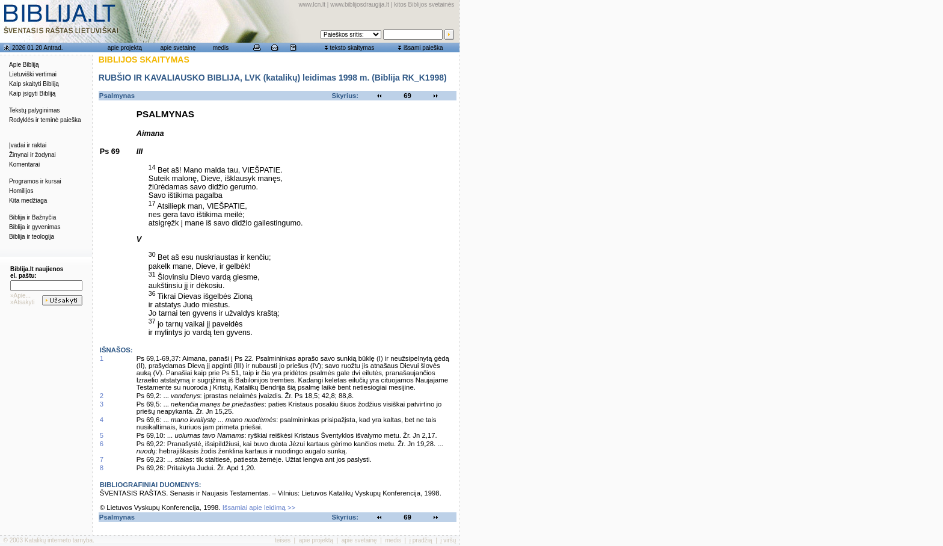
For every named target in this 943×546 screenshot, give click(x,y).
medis (221, 47)
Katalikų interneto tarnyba (59, 540)
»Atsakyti (22, 302)
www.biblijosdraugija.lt (359, 4)
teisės (282, 540)
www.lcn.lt (312, 4)
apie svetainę (178, 47)
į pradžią (421, 540)
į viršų (448, 540)
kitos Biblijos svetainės (424, 4)
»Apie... (20, 295)
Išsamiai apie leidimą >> (259, 507)
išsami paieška (423, 47)
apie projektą (125, 47)
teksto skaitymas (352, 47)
